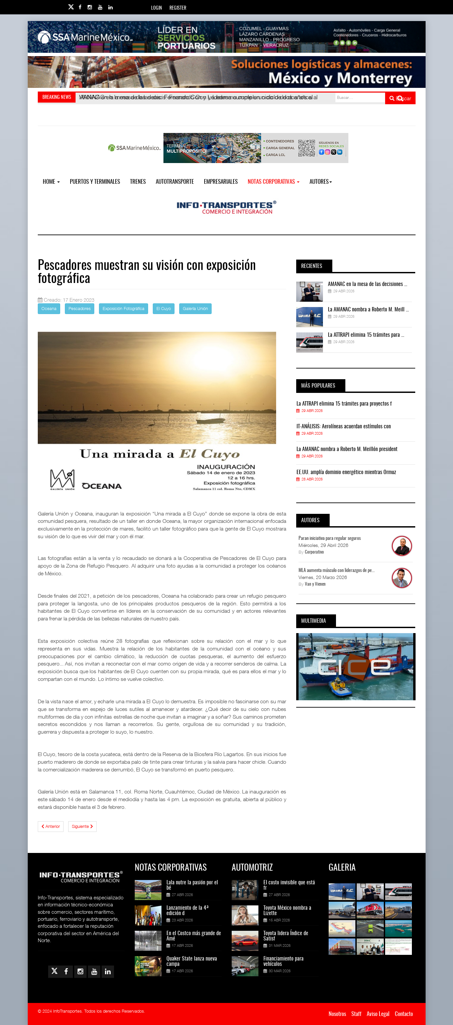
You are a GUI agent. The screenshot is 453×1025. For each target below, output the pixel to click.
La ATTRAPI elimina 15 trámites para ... (366, 335)
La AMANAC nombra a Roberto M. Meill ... (368, 309)
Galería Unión (195, 308)
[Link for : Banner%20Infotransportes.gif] (227, 72)
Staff (356, 1014)
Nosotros (337, 1014)
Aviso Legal (378, 1014)
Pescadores (80, 308)
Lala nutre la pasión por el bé (192, 885)
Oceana (48, 308)
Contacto (404, 1014)
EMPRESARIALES (221, 182)
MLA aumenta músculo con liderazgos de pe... (337, 570)
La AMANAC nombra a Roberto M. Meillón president (347, 449)
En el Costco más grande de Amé (193, 936)
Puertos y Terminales (95, 182)
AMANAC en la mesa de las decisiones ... (367, 284)
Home (51, 182)
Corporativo (314, 552)
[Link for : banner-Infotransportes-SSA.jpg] (227, 37)
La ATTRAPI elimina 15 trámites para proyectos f (344, 404)
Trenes (138, 182)
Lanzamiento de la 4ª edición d (187, 910)
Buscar (400, 98)
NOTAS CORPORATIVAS (274, 182)
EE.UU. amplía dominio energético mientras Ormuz (346, 472)
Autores (321, 182)
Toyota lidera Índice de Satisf (285, 936)
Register (177, 8)
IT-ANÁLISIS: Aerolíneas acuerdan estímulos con (344, 426)
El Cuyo (163, 308)
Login (156, 8)
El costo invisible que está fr (289, 885)
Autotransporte (175, 182)
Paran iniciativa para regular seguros (330, 538)
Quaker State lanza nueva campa (191, 961)
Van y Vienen (315, 584)
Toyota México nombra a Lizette (287, 910)
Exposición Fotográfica (123, 308)
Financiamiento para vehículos (283, 961)
